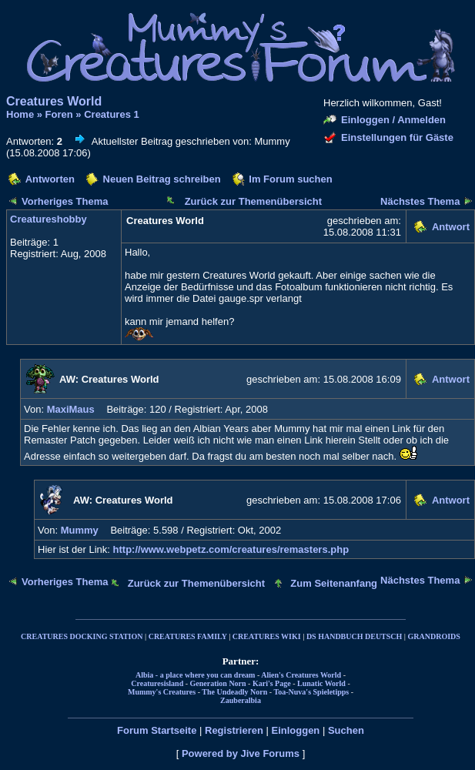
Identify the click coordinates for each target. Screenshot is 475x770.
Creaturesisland (157, 683)
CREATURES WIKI (266, 636)
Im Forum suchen (290, 179)
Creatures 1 (111, 114)
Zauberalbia (240, 700)
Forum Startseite (156, 730)
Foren (59, 114)
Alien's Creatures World (301, 675)
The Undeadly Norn (234, 692)
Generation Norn (218, 683)
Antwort (451, 227)
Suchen (346, 730)
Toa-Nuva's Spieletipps (312, 692)
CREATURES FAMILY (188, 636)
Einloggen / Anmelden (393, 120)
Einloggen (295, 730)
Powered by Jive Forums (240, 753)
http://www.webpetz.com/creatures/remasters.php (231, 549)
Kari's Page (272, 683)
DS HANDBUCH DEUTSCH (354, 636)
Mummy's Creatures (162, 692)
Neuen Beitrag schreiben (162, 179)
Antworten (50, 179)
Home (20, 114)
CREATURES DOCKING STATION (81, 636)
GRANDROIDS (434, 636)
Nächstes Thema (420, 201)
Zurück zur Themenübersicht (253, 201)
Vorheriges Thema (65, 201)
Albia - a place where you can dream (195, 675)
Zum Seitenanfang (333, 583)
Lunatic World (321, 683)
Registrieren (234, 730)
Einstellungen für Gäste (397, 137)
